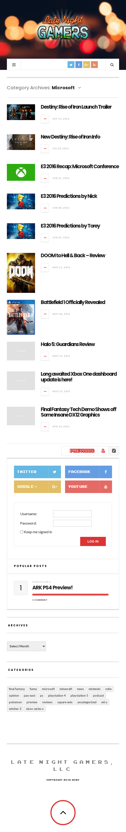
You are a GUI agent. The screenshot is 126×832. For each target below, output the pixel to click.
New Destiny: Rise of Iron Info (70, 136)
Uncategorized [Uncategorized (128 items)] (86, 702)
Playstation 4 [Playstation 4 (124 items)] (57, 695)
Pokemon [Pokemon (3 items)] (15, 702)
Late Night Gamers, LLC (63, 766)
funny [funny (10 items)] (33, 689)
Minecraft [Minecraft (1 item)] (66, 689)
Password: (28, 523)
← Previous (79, 451)
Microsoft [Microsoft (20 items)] (48, 689)
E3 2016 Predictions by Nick (69, 196)
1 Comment (40, 600)
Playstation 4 (41, 582)
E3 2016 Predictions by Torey (70, 225)
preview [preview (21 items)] (32, 702)
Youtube (90, 486)
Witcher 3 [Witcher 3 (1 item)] (15, 709)
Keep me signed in (38, 532)
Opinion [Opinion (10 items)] (14, 695)
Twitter (39, 472)
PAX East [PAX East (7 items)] (29, 695)
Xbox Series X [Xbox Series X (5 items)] (35, 709)
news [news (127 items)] (80, 689)
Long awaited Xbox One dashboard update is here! (79, 376)
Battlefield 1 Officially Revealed (73, 302)
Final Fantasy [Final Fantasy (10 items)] (17, 689)
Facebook (90, 472)
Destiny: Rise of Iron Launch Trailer (76, 106)
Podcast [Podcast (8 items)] (98, 695)
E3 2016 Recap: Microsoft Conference (80, 166)
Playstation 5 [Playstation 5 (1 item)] (79, 695)
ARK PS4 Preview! (52, 588)
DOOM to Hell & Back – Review (73, 255)
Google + (39, 486)
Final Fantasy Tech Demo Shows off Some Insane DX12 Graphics (78, 412)
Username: (28, 514)
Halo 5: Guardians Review (68, 344)
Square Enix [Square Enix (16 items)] (65, 702)
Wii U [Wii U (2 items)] (104, 702)
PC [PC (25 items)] (41, 695)
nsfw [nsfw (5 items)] (108, 689)
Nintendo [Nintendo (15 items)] (95, 689)
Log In (93, 541)
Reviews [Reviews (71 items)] (47, 702)
